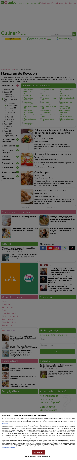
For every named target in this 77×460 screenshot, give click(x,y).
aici (14, 431)
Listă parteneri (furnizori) (8, 447)
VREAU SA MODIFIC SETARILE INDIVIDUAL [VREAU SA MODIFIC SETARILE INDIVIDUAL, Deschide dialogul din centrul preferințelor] (38, 456)
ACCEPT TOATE (38, 452)
